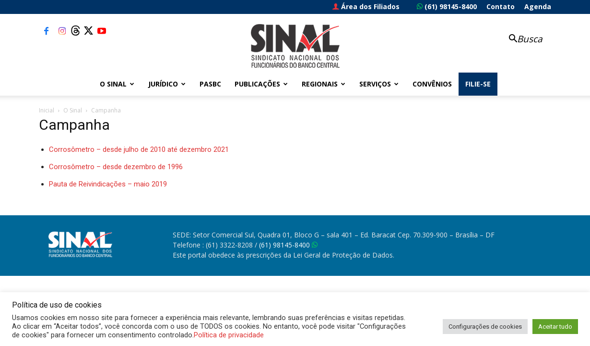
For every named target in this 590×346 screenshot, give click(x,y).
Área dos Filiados (366, 6)
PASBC (210, 83)
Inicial (46, 110)
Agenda (537, 6)
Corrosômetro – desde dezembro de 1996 (116, 166)
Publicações (261, 83)
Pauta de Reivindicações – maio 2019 (108, 184)
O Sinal (117, 83)
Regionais (323, 83)
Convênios (432, 83)
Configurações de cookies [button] (485, 326)
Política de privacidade (229, 335)
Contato (500, 6)
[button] (520, 39)
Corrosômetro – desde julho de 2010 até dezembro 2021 (139, 149)
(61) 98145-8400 (447, 6)
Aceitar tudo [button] (555, 326)
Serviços (379, 83)
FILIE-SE (478, 83)
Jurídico (167, 83)
